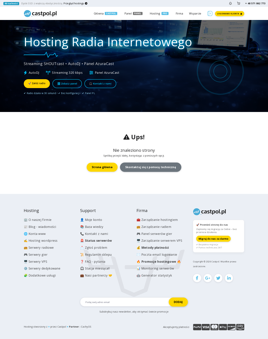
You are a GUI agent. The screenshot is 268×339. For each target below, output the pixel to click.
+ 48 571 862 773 (255, 3)
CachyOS (86, 326)
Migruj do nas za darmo (213, 238)
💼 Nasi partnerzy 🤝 (96, 275)
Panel (128, 13)
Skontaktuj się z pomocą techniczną (150, 167)
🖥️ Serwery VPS (35, 261)
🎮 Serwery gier (36, 254)
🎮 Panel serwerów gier (154, 234)
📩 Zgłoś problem (93, 247)
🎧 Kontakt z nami (100, 83)
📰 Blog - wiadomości (40, 227)
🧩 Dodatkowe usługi (40, 275)
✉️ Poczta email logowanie (157, 254)
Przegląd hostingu (75, 3)
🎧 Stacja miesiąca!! (95, 268)
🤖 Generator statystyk (154, 275)
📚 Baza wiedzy (91, 227)
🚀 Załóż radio (36, 83)
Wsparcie (195, 13)
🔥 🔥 (159, 261)
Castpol (61, 326)
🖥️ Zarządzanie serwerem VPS (159, 240)
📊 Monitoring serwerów (155, 268)
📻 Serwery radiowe (39, 247)
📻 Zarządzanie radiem (154, 227)
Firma (179, 13)
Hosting (155, 13)
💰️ (153, 247)
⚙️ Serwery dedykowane (42, 268)
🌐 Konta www (35, 234)
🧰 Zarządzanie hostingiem (157, 220)
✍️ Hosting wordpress (41, 240)
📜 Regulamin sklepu (96, 254)
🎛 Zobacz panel (67, 83)
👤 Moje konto (91, 220)
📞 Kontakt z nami (94, 234)
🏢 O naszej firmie (37, 220)
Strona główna (102, 167)
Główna (99, 13)
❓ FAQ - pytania (92, 261)
